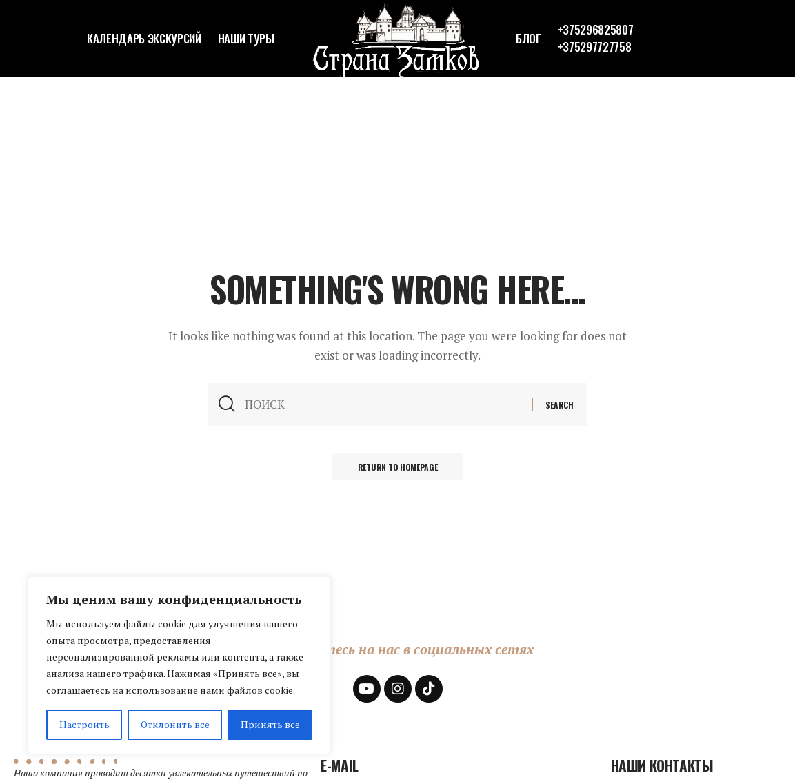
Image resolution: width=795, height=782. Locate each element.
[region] (179, 665)
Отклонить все (175, 724)
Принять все (270, 724)
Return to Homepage (397, 469)
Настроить (84, 724)
